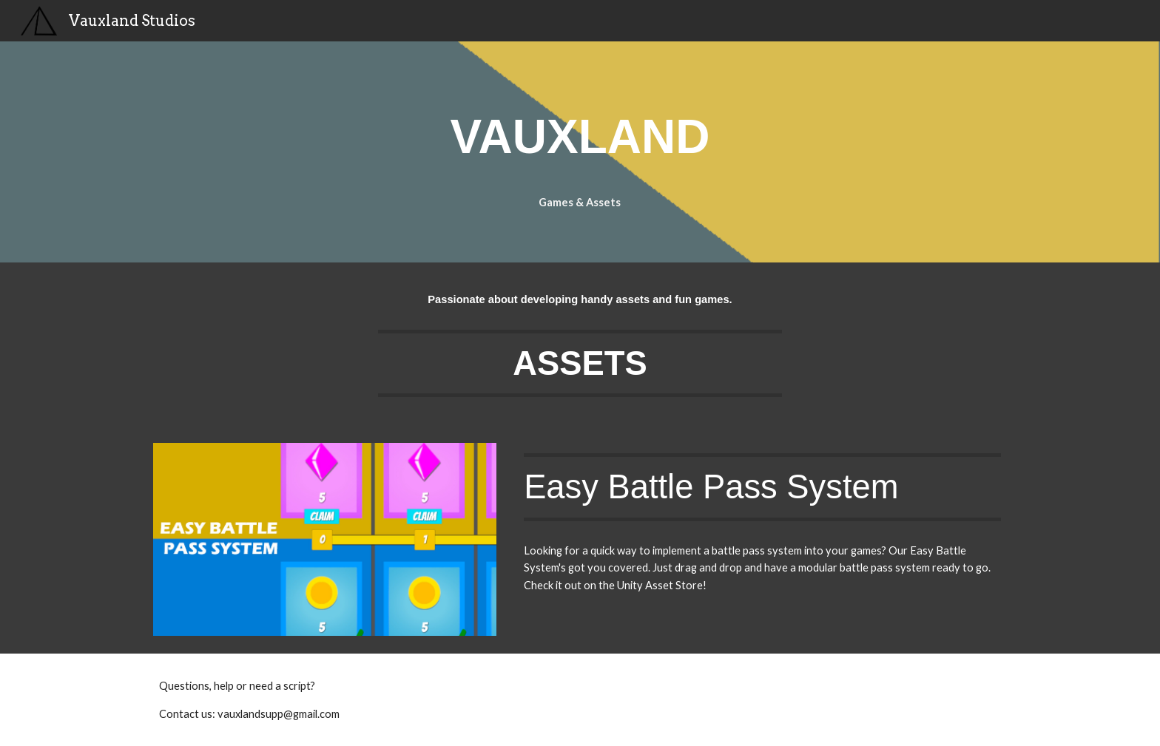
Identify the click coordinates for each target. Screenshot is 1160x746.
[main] (580, 133)
